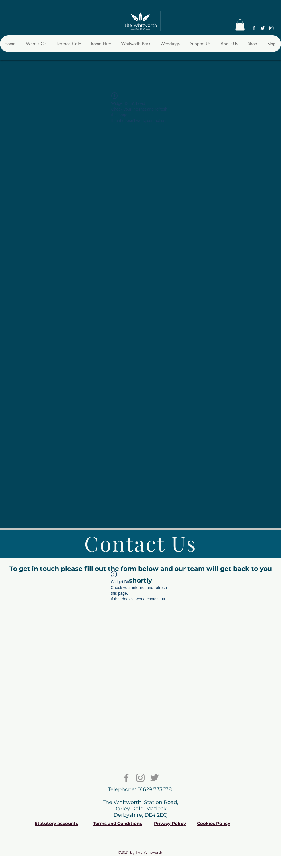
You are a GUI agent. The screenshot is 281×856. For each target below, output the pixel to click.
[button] (240, 25)
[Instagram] (271, 28)
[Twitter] (263, 28)
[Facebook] (254, 28)
